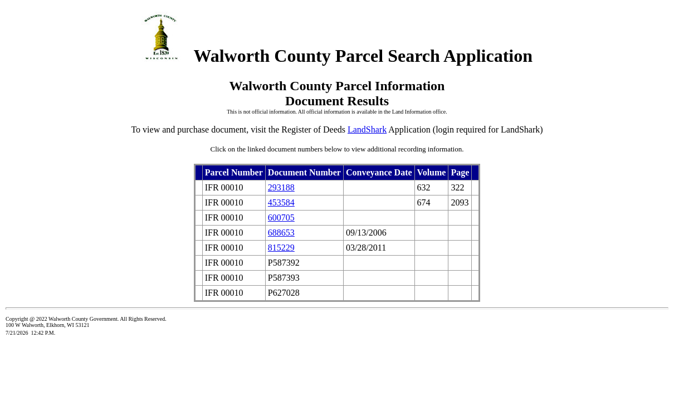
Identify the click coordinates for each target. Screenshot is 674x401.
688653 (281, 232)
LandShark (367, 129)
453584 (281, 202)
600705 (281, 217)
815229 (281, 247)
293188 (281, 187)
